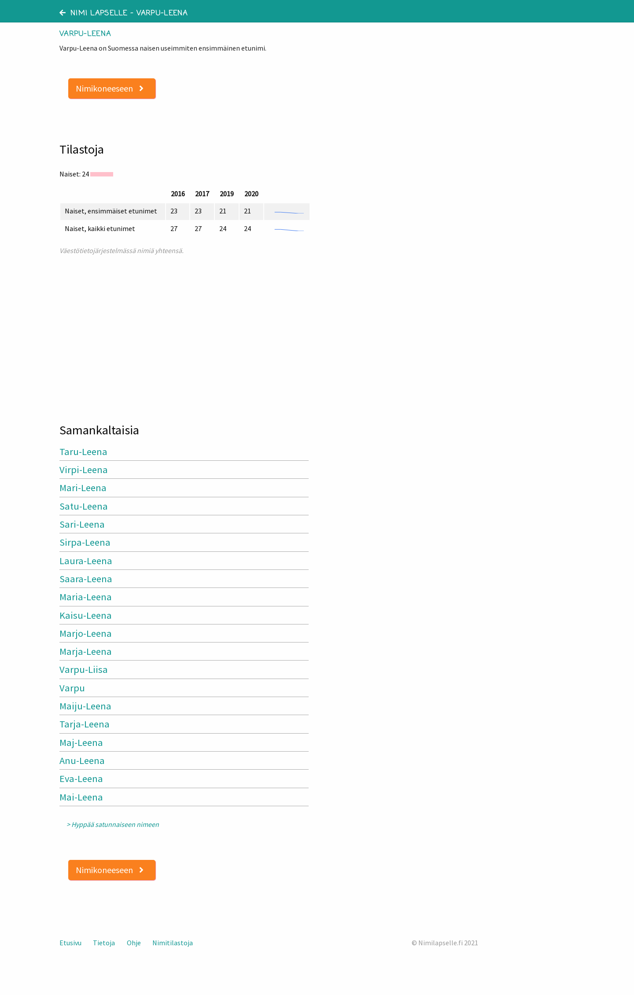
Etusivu (70, 942)
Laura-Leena (85, 560)
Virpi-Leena (83, 469)
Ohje (134, 942)
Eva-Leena (81, 778)
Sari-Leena (82, 524)
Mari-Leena (83, 487)
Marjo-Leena (85, 633)
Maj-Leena (81, 742)
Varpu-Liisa (83, 669)
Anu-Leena (82, 760)
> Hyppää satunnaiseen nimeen (112, 824)
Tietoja (104, 942)
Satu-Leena (83, 506)
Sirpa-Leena (85, 542)
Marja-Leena (85, 651)
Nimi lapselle (93, 13)
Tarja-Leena (84, 724)
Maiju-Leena (85, 706)
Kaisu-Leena (85, 615)
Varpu (72, 688)
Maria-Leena (85, 597)
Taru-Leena (83, 451)
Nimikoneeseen (110, 88)
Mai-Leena (81, 797)
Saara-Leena (85, 579)
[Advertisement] (184, 335)
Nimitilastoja (172, 942)
